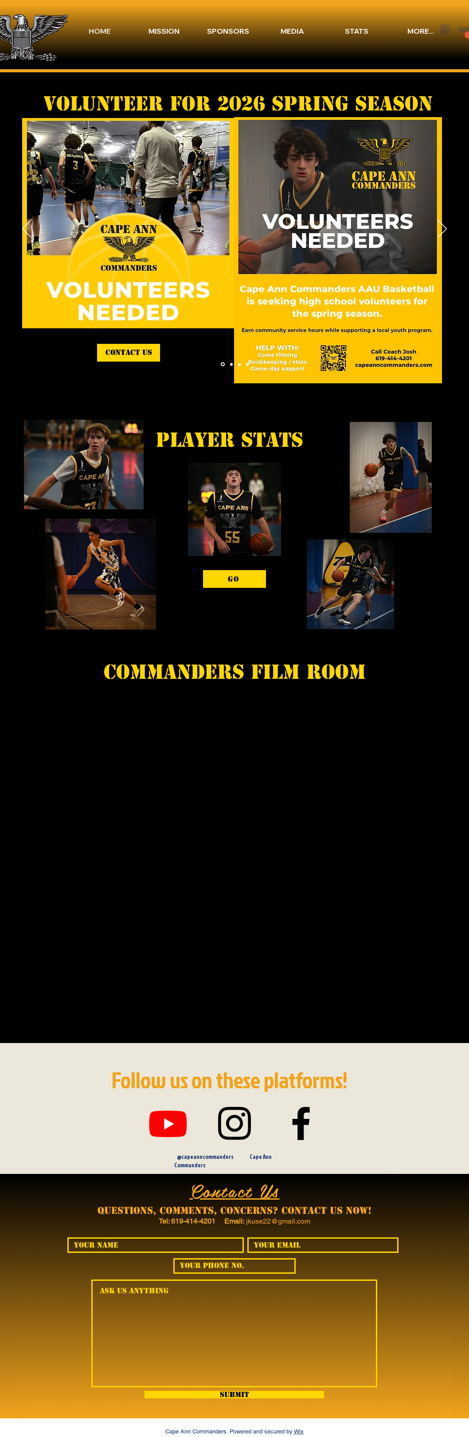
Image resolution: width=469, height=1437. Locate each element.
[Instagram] (234, 1123)
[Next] (442, 229)
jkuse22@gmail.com (278, 1221)
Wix (299, 1431)
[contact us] (128, 353)
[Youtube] (168, 1123)
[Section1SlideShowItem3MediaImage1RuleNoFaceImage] (231, 364)
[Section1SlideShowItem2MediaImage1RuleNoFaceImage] (239, 364)
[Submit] (234, 1394)
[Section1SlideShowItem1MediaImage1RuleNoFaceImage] (247, 364)
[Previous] (26, 229)
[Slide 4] (223, 364)
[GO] (234, 579)
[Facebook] (301, 1123)
